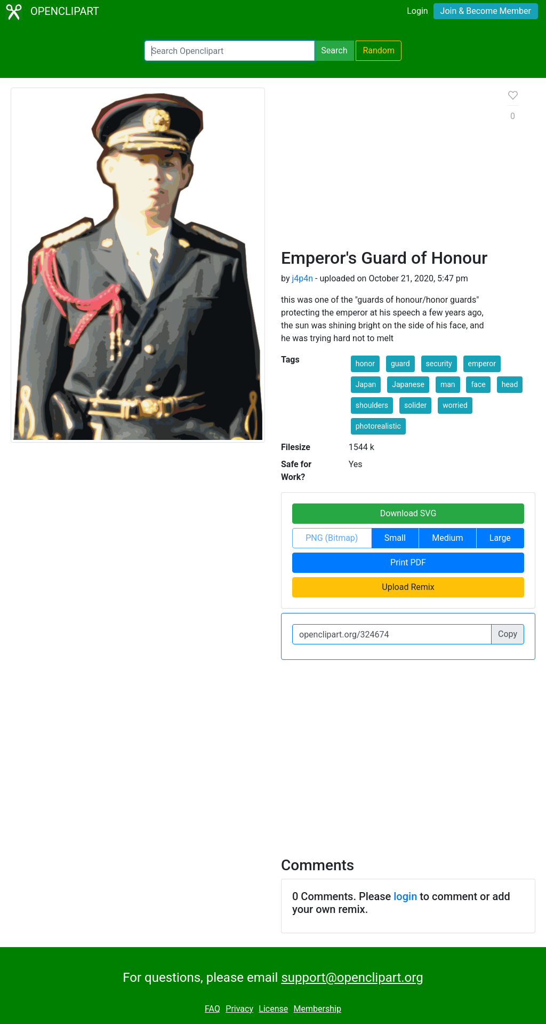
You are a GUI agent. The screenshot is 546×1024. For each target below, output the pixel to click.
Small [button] (395, 538)
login (405, 896)
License (273, 1009)
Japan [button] (366, 384)
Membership (317, 1009)
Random (379, 50)
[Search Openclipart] (229, 51)
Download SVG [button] (408, 513)
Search (334, 50)
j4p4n (302, 278)
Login (417, 11)
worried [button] (455, 405)
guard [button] (400, 363)
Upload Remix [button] (408, 587)
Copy (507, 634)
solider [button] (415, 405)
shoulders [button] (372, 405)
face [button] (478, 384)
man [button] (447, 384)
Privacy (239, 1009)
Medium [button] (447, 538)
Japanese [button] (408, 384)
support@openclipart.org (352, 977)
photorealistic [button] (378, 426)
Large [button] (500, 538)
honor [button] (365, 363)
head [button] (510, 384)
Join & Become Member (485, 11)
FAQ (212, 1009)
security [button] (439, 363)
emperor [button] (482, 363)
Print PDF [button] (408, 562)
